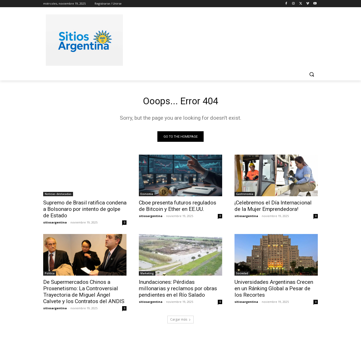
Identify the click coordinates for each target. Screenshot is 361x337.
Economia (146, 195)
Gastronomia (244, 195)
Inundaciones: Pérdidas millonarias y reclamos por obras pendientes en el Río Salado (178, 289)
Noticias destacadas (58, 195)
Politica (50, 274)
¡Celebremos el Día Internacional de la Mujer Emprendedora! (273, 207)
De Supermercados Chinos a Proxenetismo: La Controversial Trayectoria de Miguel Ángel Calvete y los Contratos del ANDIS (83, 293)
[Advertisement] (219, 39)
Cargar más (180, 321)
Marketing (147, 274)
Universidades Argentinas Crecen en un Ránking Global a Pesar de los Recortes (273, 289)
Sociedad (242, 274)
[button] (311, 74)
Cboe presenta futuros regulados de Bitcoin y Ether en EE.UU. (177, 207)
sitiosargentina (55, 224)
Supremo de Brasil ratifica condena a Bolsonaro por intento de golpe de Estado (85, 210)
